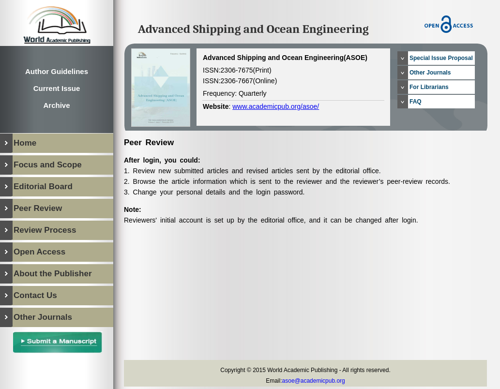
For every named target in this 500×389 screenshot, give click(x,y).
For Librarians (429, 87)
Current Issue (56, 88)
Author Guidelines (56, 71)
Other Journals (430, 72)
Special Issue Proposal (441, 58)
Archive (56, 105)
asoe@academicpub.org (313, 380)
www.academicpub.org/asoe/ (275, 106)
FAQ (415, 101)
